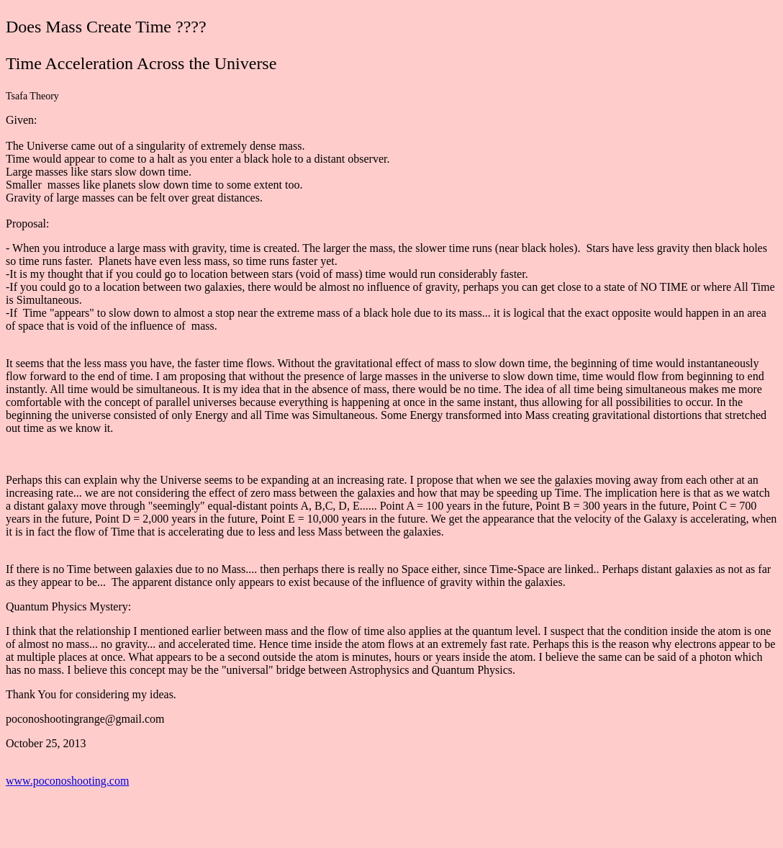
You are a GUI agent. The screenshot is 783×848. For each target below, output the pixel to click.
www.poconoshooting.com (67, 781)
